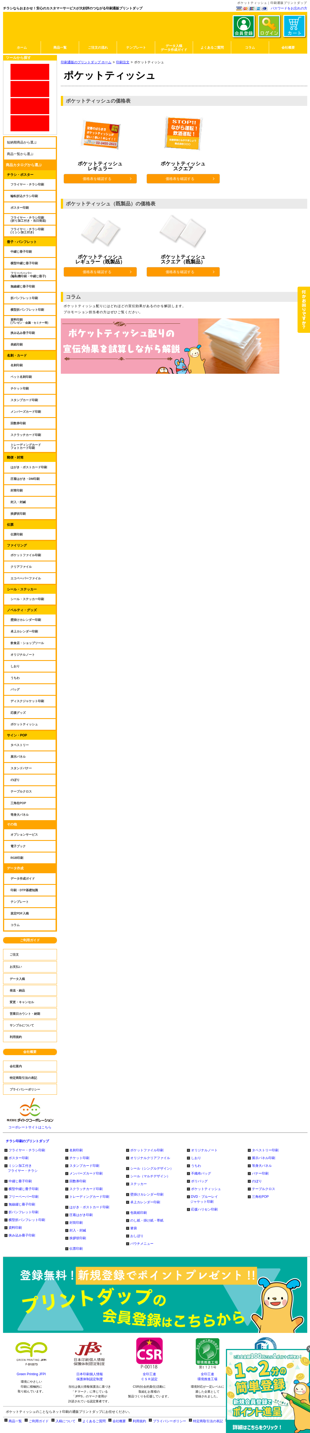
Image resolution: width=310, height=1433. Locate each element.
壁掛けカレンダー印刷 (146, 1194)
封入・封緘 (77, 1230)
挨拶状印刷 (77, 1238)
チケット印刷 (79, 1158)
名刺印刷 (76, 1150)
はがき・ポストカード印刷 (89, 1207)
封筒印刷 (76, 1223)
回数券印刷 (77, 1181)
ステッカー (138, 1184)
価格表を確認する (107, 179)
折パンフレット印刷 (23, 1212)
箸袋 (133, 1228)
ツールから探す (18, 58)
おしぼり (137, 1236)
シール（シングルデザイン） (151, 1168)
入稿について (65, 1421)
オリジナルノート (204, 1150)
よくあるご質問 (94, 1421)
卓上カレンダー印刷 (145, 1202)
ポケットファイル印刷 (146, 1150)
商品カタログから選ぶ (24, 165)
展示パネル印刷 (263, 1158)
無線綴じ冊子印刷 (22, 1204)
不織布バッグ (201, 1173)
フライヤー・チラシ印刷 (27, 1150)
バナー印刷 (260, 1173)
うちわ (196, 1166)
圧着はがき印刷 (81, 1215)
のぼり (257, 1181)
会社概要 (30, 1052)
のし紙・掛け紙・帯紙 (146, 1220)
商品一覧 (15, 1421)
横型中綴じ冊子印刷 (23, 1189)
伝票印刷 (76, 1249)
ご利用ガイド (30, 940)
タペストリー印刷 (265, 1150)
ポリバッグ (199, 1181)
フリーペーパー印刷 (23, 1197)
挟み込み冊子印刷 (22, 1235)
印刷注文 (122, 62)
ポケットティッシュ (206, 1189)
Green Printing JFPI (31, 1374)
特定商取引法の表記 (208, 1421)
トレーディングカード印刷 (89, 1197)
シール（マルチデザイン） (150, 1176)
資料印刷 (15, 1228)
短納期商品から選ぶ (22, 142)
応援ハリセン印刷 (204, 1209)
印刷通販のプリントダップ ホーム (86, 62)
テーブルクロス (263, 1189)
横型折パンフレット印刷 (27, 1220)
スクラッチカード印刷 (86, 1189)
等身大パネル (262, 1166)
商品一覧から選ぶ (20, 154)
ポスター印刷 (18, 1158)
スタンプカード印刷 (84, 1166)
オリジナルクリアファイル (150, 1158)
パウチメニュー (141, 1244)
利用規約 (139, 1421)
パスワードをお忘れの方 (289, 8)
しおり (196, 1158)
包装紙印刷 (138, 1213)
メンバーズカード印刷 (86, 1173)
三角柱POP (260, 1197)
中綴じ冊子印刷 (20, 1181)
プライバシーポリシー (169, 1421)
